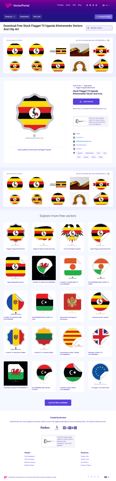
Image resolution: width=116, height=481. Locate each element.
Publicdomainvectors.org (98, 108)
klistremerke (89, 153)
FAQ (74, 5)
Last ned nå (86, 101)
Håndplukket (24, 17)
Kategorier (10, 17)
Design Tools (85, 459)
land (98, 153)
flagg (100, 157)
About (68, 5)
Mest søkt (37, 17)
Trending (60, 5)
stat (105, 153)
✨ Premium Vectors (103, 17)
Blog (79, 5)
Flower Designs (29, 459)
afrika (93, 157)
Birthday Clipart (29, 465)
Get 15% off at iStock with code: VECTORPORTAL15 (91, 40)
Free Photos (84, 462)
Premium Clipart (86, 465)
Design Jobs (85, 456)
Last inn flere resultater (57, 403)
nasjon (86, 157)
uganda (80, 153)
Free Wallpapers (30, 456)
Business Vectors (30, 462)
